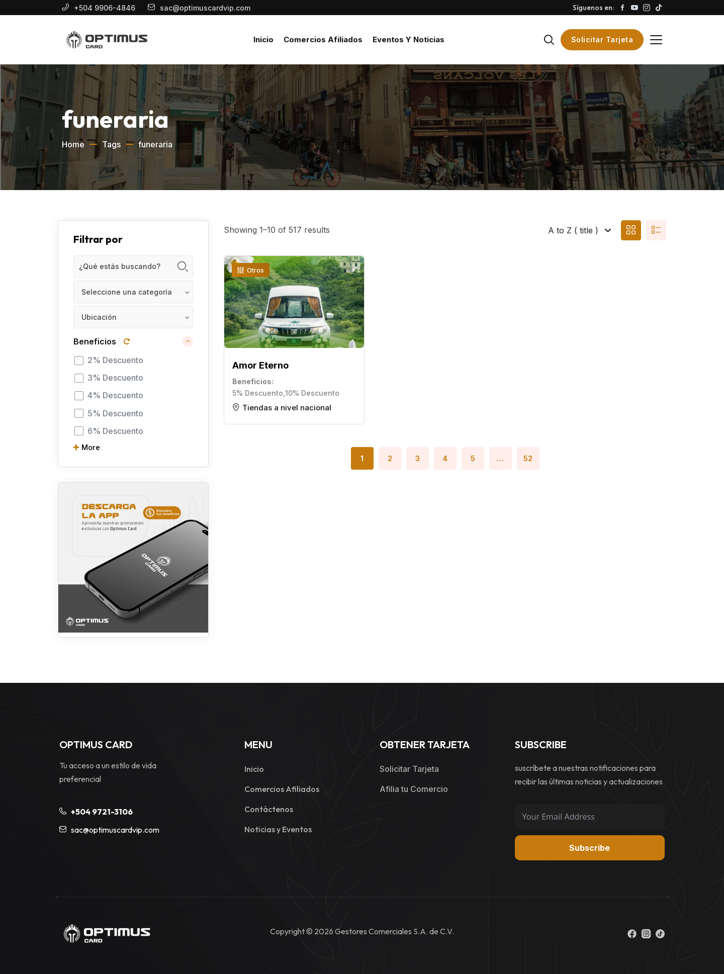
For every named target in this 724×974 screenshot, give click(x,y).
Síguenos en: (593, 7)
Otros (250, 270)
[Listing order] (552, 230)
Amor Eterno (260, 365)
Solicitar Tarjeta (602, 39)
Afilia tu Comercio (414, 789)
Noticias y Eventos (278, 829)
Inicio (254, 769)
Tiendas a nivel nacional (286, 407)
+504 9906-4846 (104, 8)
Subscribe (589, 848)
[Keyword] (133, 266)
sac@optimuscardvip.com (205, 8)
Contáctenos (268, 809)
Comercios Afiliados (281, 789)
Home (73, 144)
